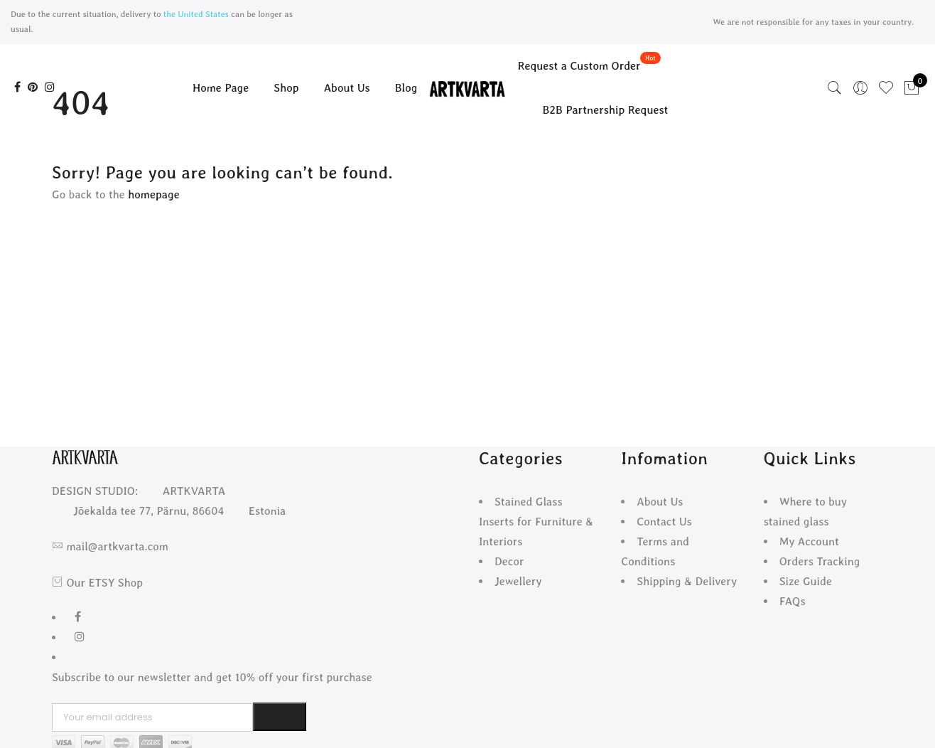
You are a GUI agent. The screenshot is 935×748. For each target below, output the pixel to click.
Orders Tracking (819, 561)
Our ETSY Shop (104, 582)
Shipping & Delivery (687, 581)
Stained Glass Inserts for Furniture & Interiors (536, 521)
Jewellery (518, 581)
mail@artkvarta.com (117, 546)
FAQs (792, 601)
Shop (286, 88)
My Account (809, 541)
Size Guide (805, 581)
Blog (406, 88)
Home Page (221, 88)
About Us (347, 88)
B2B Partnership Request (606, 110)
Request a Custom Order (579, 66)
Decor (509, 561)
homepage (153, 194)
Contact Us (664, 521)
